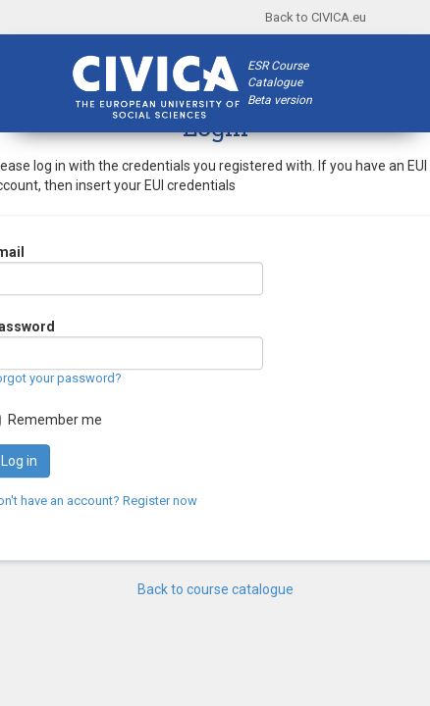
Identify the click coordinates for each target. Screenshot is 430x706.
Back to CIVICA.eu (315, 17)
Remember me (55, 420)
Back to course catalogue (215, 589)
